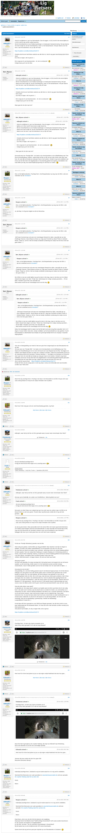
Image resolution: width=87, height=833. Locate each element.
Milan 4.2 (78, 81)
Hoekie (76, 176)
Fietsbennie (7, 437)
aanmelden (80, 36)
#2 (68, 71)
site (46, 437)
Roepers (6, 178)
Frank (7, 466)
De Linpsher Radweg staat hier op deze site (27, 777)
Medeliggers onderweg (78, 172)
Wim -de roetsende (15, 371)
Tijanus (76, 129)
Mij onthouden (76, 53)
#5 (68, 197)
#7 (68, 250)
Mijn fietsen (36, 410)
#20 (68, 795)
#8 (68, 290)
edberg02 (7, 43)
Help (84, 18)
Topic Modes (67, 33)
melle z (76, 199)
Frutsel (76, 102)
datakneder (75, 152)
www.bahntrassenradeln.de (49, 775)
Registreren (21, 21)
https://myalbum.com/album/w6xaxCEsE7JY (27, 51)
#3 (68, 113)
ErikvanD (7, 410)
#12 (68, 429)
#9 (68, 342)
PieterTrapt (75, 144)
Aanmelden (14, 21)
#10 (68, 375)
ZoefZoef (76, 78)
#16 (68, 620)
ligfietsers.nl (3, 25)
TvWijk (76, 110)
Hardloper (75, 136)
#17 (68, 670)
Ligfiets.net (60, 18)
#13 (68, 458)
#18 (68, 697)
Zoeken (69, 18)
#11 (68, 402)
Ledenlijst (76, 18)
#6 (68, 223)
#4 (68, 170)
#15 (68, 540)
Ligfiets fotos (24, 25)
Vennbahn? (28, 175)
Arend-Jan (75, 159)
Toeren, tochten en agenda (13, 25)
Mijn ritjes (42, 410)
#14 (68, 485)
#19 (68, 768)
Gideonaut (75, 190)
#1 (68, 37)
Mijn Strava (48, 410)
